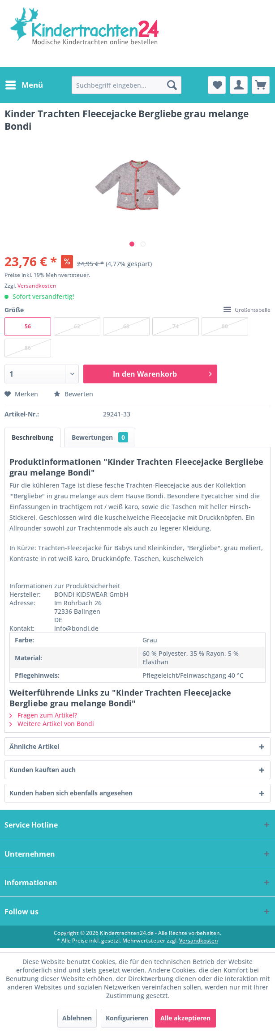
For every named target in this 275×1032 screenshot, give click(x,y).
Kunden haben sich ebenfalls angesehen (71, 793)
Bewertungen (100, 437)
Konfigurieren (127, 1018)
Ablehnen (77, 1018)
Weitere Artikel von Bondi (51, 723)
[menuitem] (23, 85)
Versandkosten (36, 285)
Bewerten (73, 394)
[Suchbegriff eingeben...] (127, 85)
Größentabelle (247, 310)
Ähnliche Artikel (34, 746)
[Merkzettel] (217, 85)
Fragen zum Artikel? (43, 715)
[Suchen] (172, 85)
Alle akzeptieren (185, 1018)
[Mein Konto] (239, 85)
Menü (24, 84)
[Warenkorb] (261, 85)
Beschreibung (32, 437)
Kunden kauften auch (42, 769)
